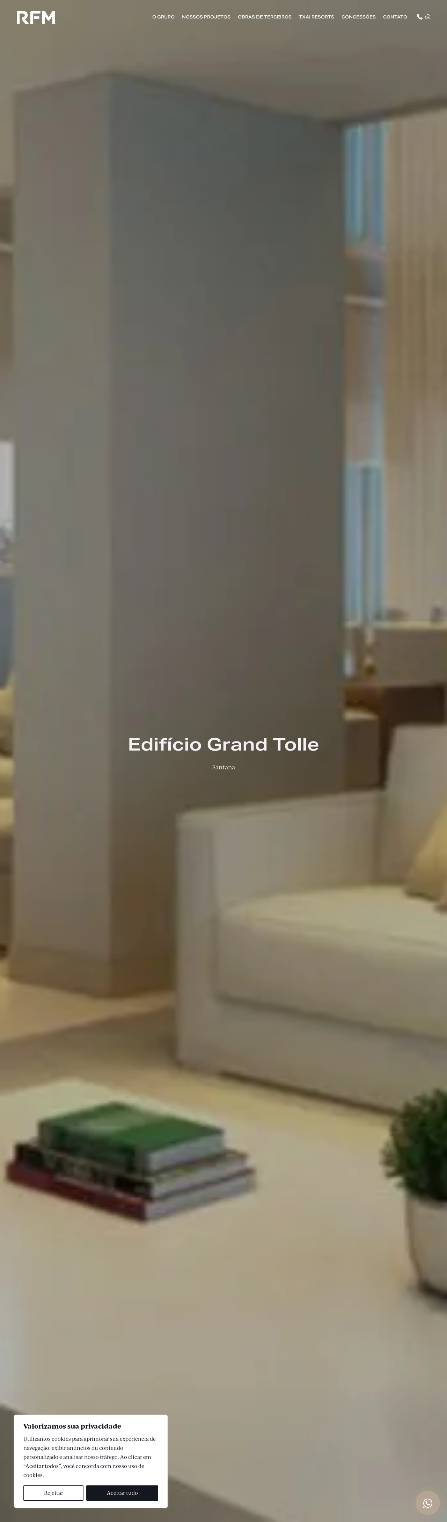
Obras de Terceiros (265, 17)
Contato (395, 17)
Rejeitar (53, 1493)
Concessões (359, 17)
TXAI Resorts (316, 17)
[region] (91, 1461)
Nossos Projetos (206, 17)
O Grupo (163, 17)
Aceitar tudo (122, 1493)
